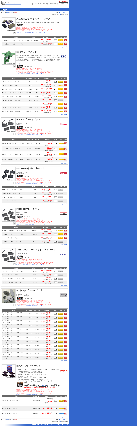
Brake (12, 12)
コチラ (42, 385)
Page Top (63, 46)
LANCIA (7, 12)
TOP (3, 12)
